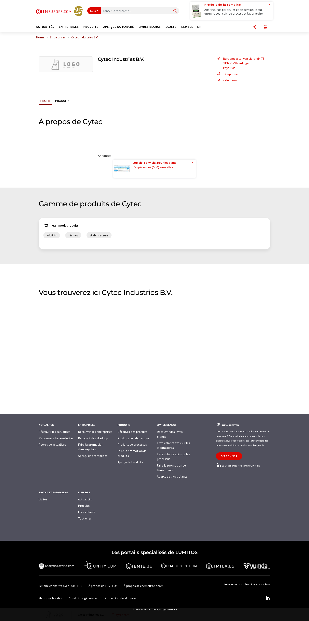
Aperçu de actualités (52, 444)
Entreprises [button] (69, 27)
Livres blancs (86, 512)
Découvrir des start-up (93, 438)
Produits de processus (132, 444)
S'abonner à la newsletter (56, 438)
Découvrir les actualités (54, 432)
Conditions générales (83, 598)
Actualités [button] (45, 27)
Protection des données (120, 598)
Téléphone (227, 74)
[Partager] (254, 27)
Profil (45, 101)
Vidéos (43, 499)
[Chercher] (175, 11)
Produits (62, 101)
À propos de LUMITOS (102, 586)
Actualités (85, 499)
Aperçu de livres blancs (172, 476)
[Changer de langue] (265, 27)
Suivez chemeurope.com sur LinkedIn (238, 465)
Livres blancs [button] (150, 27)
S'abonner (229, 456)
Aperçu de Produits (130, 462)
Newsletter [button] (191, 27)
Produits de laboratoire (133, 438)
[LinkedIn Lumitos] (267, 598)
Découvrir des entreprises (95, 432)
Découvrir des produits (132, 432)
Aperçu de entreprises (92, 456)
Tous (93, 11)
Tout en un (85, 518)
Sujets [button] (171, 27)
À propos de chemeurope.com (144, 586)
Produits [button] (90, 27)
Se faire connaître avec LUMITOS (60, 586)
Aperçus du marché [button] (118, 27)
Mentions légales (50, 598)
